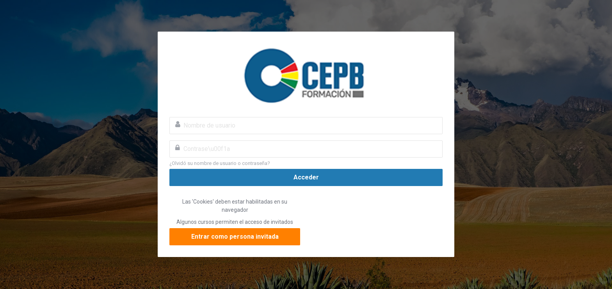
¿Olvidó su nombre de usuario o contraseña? (219, 163)
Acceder (306, 177)
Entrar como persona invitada (235, 236)
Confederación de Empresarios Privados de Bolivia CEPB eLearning (306, 74)
